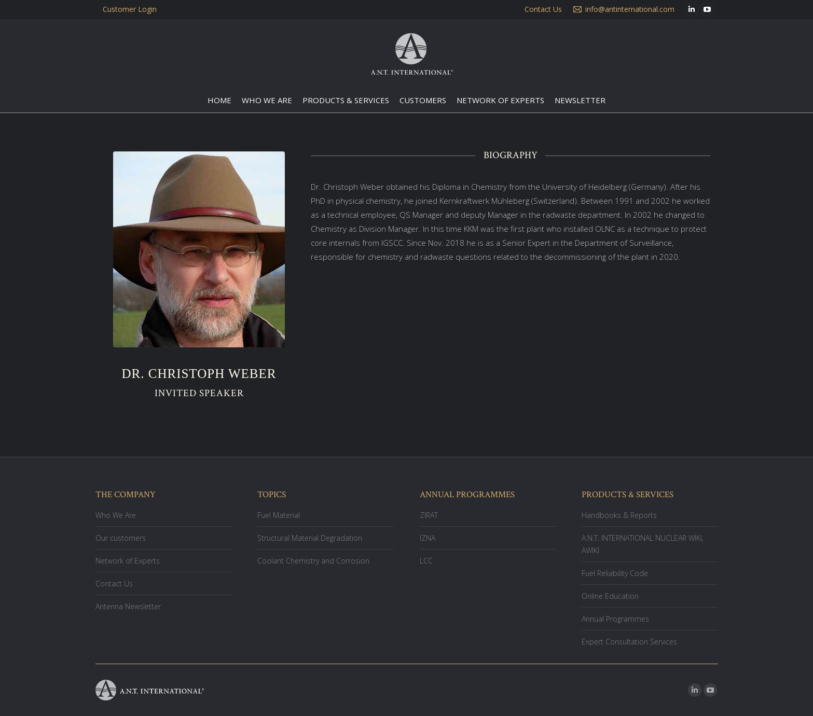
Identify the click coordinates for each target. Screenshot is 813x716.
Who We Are (115, 515)
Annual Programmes (615, 619)
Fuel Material (278, 515)
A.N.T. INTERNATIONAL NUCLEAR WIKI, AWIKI (643, 544)
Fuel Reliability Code (615, 573)
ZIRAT (429, 515)
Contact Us (114, 583)
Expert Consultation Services (629, 642)
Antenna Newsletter (128, 606)
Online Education (610, 596)
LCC (426, 561)
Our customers (120, 538)
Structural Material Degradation (309, 538)
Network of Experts (127, 561)
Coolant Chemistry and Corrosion (313, 561)
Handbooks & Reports (619, 515)
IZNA (427, 538)
